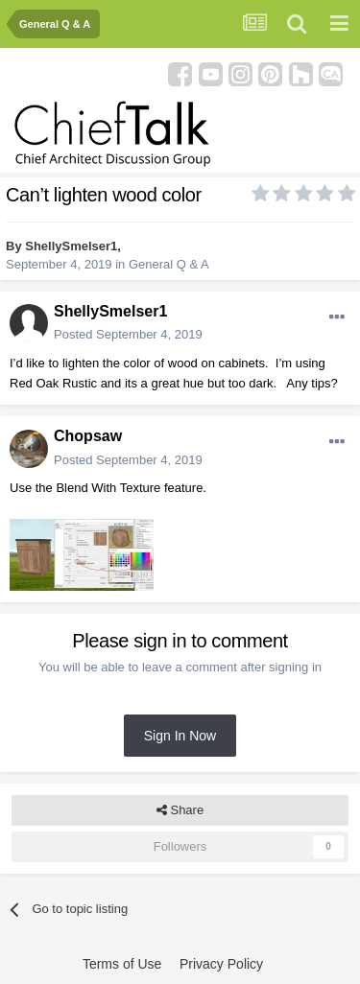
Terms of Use (122, 964)
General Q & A (169, 264)
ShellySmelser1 (71, 246)
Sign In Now (180, 735)
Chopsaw (88, 436)
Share (180, 810)
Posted (128, 334)
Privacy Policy (221, 964)
